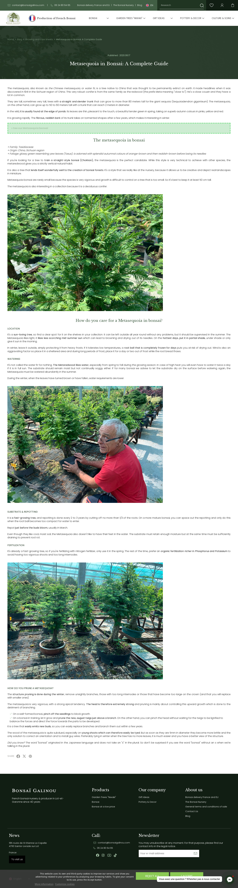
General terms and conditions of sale (206, 806)
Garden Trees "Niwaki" (129, 18)
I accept (186, 876)
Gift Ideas (159, 18)
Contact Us (191, 811)
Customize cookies (65, 884)
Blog (139, 5)
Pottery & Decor (190, 18)
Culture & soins (221, 18)
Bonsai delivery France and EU (93, 5)
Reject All (152, 876)
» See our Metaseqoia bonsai (29, 128)
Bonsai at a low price (103, 806)
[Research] (182, 5)
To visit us (17, 859)
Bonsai (93, 18)
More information (44, 884)
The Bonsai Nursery (123, 5)
